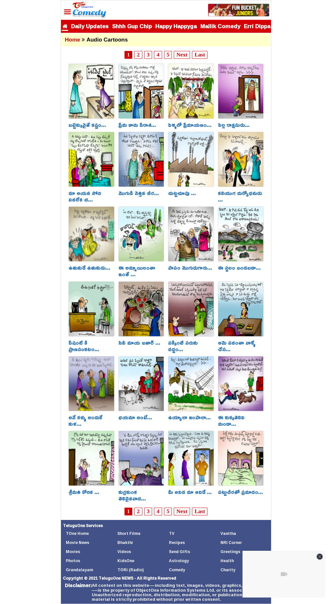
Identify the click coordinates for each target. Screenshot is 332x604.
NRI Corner (231, 542)
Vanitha (228, 533)
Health (227, 560)
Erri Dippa (257, 26)
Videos (124, 551)
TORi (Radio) (130, 569)
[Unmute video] (284, 574)
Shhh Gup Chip (132, 26)
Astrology (179, 560)
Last (200, 55)
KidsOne (125, 560)
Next (181, 55)
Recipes (177, 542)
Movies (73, 551)
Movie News (77, 542)
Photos (73, 560)
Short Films (128, 533)
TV (171, 533)
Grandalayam (79, 569)
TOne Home (77, 533)
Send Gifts (179, 551)
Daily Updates (90, 26)
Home (72, 40)
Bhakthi (125, 542)
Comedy (177, 569)
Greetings (230, 551)
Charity (227, 569)
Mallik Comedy (220, 26)
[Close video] (319, 556)
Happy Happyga (176, 26)
